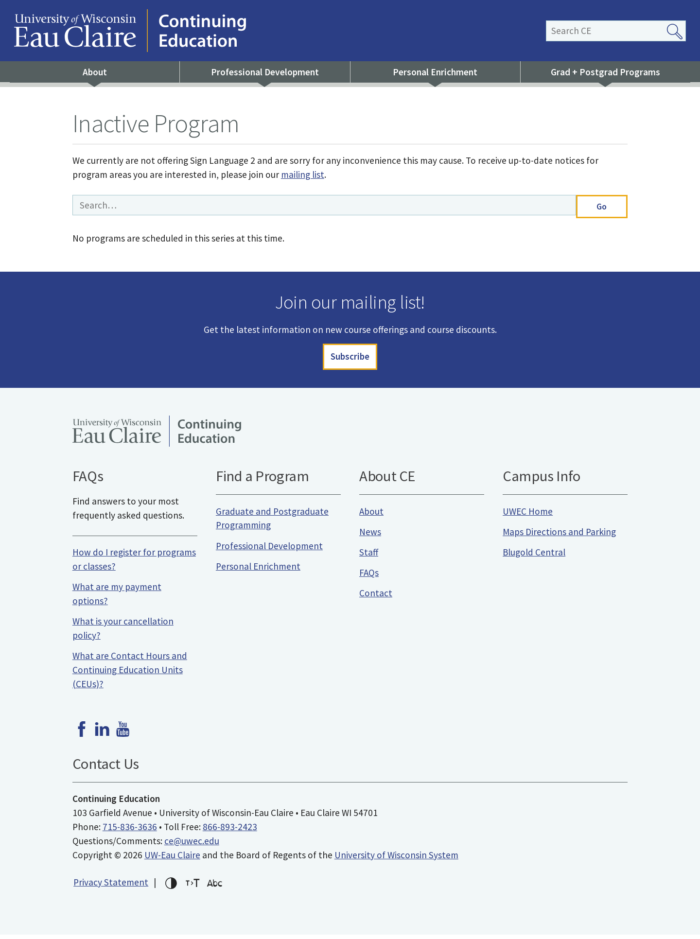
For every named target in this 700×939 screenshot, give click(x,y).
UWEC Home (528, 515)
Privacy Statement (110, 886)
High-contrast (171, 887)
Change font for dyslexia (215, 887)
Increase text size (193, 887)
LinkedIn (102, 733)
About (95, 72)
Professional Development (265, 72)
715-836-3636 (130, 831)
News (370, 535)
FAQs (369, 577)
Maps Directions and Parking (559, 535)
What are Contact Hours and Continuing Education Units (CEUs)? (129, 674)
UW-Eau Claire (172, 859)
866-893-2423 (230, 831)
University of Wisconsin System (396, 859)
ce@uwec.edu (191, 845)
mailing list (302, 174)
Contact (375, 597)
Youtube (123, 733)
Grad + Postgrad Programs (605, 72)
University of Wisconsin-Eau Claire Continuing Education (273, 30)
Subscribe (350, 359)
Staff (368, 556)
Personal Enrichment (435, 72)
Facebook (81, 733)
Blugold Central (534, 556)
